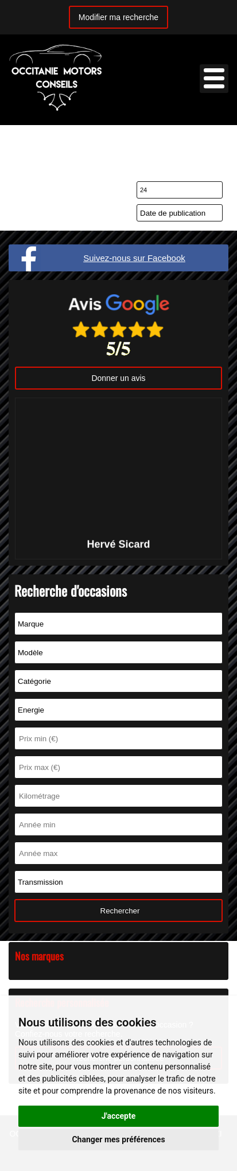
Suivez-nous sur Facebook (134, 258)
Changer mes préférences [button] (118, 1139)
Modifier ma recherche (118, 17)
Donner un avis (118, 378)
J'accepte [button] (119, 1116)
